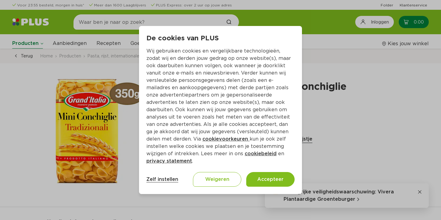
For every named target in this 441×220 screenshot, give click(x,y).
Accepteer (270, 179)
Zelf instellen (162, 179)
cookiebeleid (261, 153)
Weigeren (217, 179)
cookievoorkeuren (226, 139)
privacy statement (169, 161)
